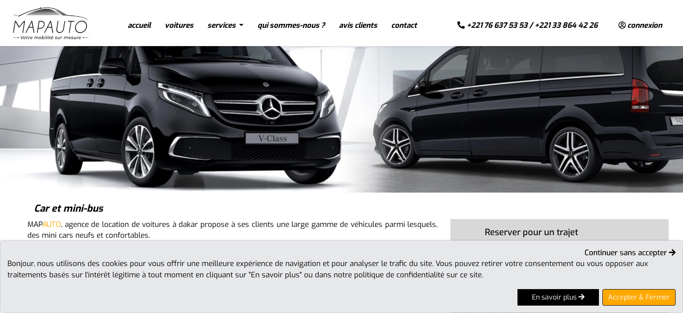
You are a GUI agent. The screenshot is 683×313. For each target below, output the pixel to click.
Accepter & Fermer (639, 297)
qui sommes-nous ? (291, 25)
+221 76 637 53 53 (497, 25)
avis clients (358, 25)
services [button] (222, 25)
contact (404, 25)
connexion (640, 25)
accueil (139, 25)
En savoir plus (558, 297)
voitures (179, 25)
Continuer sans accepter (630, 253)
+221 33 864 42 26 (566, 25)
